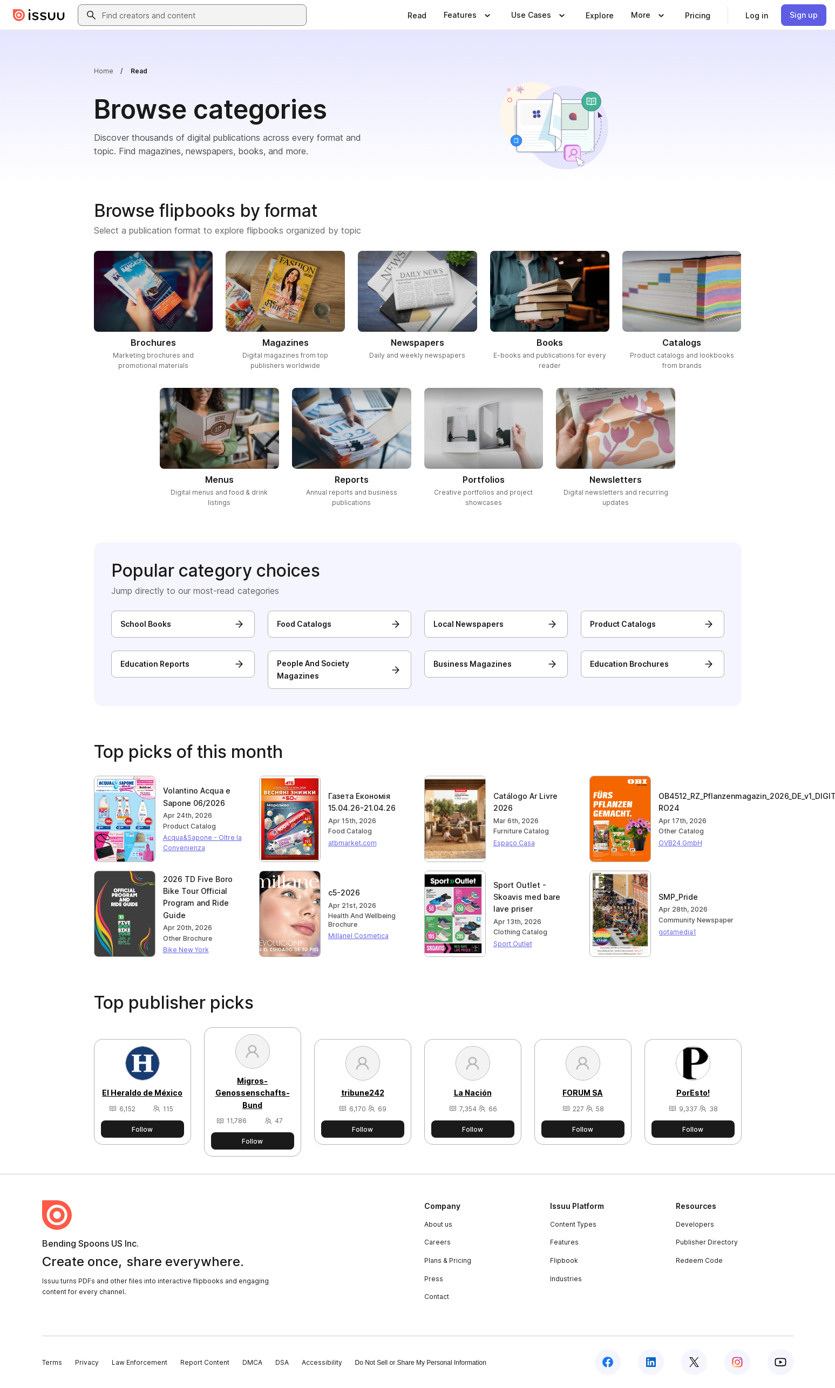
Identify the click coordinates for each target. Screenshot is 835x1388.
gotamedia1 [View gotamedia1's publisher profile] (677, 932)
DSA (282, 1362)
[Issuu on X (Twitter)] (694, 1362)
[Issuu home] (39, 15)
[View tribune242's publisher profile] (362, 1080)
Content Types (573, 1224)
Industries (566, 1279)
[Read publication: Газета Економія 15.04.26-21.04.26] (369, 802)
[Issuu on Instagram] (737, 1362)
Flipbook (564, 1260)
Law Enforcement (139, 1362)
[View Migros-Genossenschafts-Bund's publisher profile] (252, 1080)
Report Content (204, 1362)
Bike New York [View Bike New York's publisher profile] (186, 950)
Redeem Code (699, 1260)
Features (564, 1242)
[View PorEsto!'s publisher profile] (693, 1080)
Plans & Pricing (447, 1260)
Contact (436, 1297)
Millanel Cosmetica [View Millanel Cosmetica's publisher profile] (358, 936)
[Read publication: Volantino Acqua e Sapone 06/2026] (204, 797)
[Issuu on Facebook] (608, 1362)
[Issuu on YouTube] (780, 1362)
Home (103, 71)
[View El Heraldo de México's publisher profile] (142, 1080)
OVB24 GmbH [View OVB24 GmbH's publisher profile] (680, 843)
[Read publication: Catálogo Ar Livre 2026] (534, 802)
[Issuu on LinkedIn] (651, 1362)
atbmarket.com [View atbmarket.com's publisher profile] (352, 843)
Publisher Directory (707, 1242)
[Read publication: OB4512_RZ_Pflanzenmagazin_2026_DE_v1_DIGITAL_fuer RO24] (700, 802)
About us (438, 1224)
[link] (417, 15)
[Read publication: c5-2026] (369, 893)
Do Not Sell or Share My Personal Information (420, 1362)
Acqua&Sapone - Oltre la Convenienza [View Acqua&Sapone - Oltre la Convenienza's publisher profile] (202, 842)
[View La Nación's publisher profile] (473, 1080)
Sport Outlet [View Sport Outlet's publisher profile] (512, 944)
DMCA (252, 1362)
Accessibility (322, 1362)
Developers (695, 1224)
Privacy (87, 1362)
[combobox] (202, 15)
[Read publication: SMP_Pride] (700, 897)
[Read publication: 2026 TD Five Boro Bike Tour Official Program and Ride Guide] (204, 897)
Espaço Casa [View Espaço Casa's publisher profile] (514, 843)
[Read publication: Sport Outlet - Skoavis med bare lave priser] (534, 897)
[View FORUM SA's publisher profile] (583, 1080)
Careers (437, 1242)
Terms (52, 1362)
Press (433, 1279)
